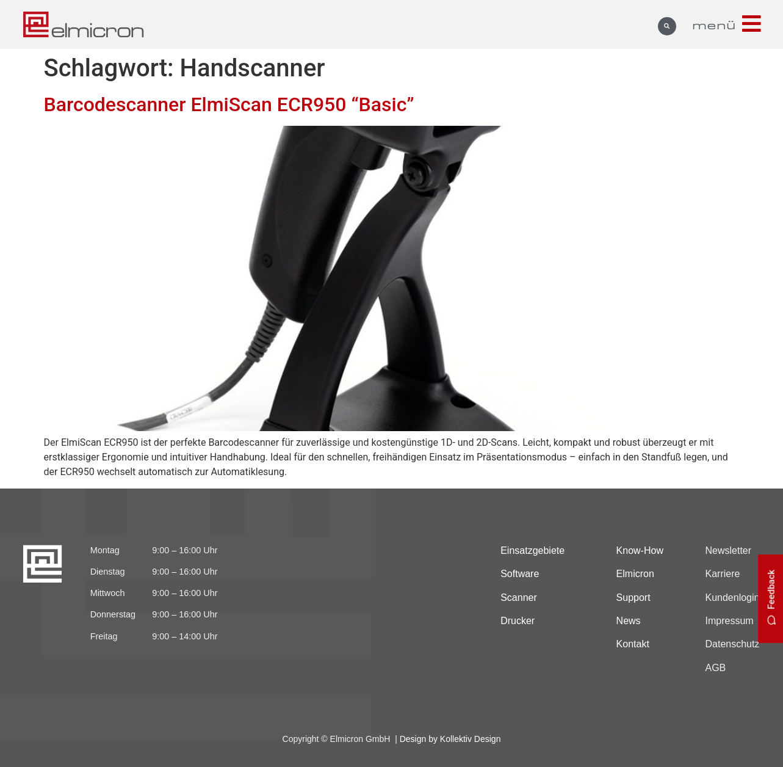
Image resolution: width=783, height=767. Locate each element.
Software (519, 574)
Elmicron (635, 574)
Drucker (517, 621)
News (628, 621)
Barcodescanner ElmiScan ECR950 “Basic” (229, 104)
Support (633, 597)
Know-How (639, 550)
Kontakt (632, 644)
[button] (667, 26)
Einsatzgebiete (532, 550)
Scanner (518, 597)
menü (714, 24)
